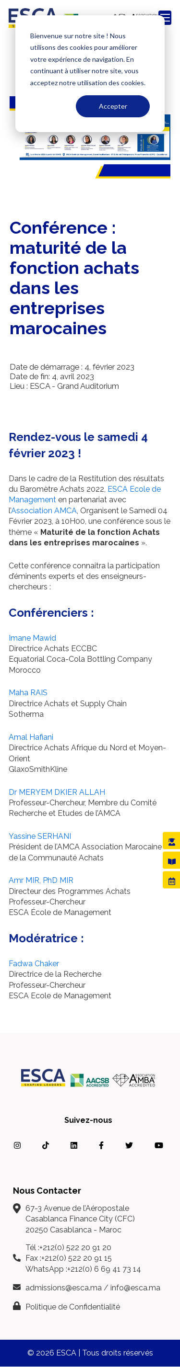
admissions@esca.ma (63, 1287)
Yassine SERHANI (40, 836)
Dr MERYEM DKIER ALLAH (57, 792)
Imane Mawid (32, 638)
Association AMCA (44, 510)
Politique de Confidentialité (72, 1306)
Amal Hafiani (31, 737)
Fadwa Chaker (34, 963)
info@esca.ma (135, 1287)
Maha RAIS (28, 692)
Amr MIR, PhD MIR (41, 880)
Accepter (113, 106)
